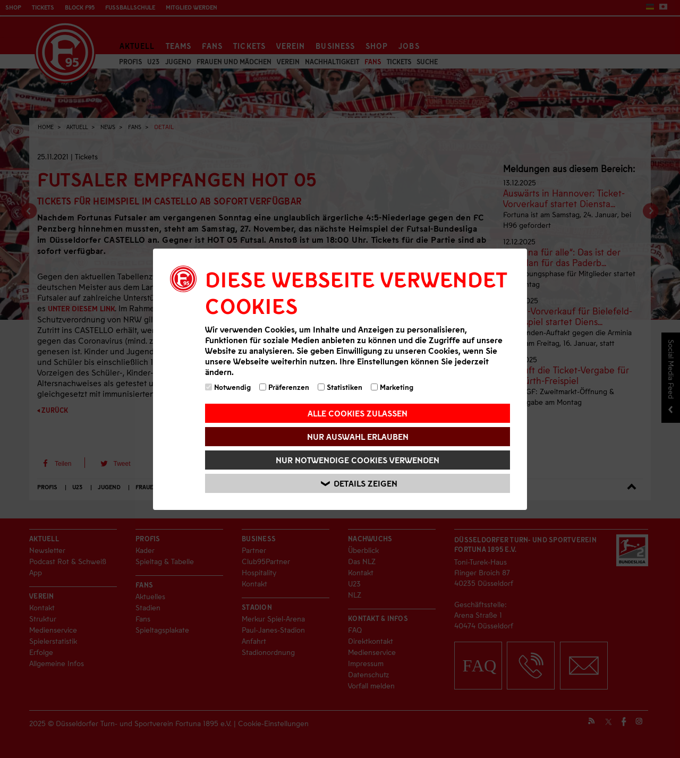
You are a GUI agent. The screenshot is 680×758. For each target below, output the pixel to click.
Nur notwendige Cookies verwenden (357, 460)
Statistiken (340, 386)
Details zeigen (359, 483)
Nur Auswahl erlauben (358, 436)
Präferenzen (284, 386)
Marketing (392, 386)
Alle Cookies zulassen (357, 413)
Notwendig (228, 386)
